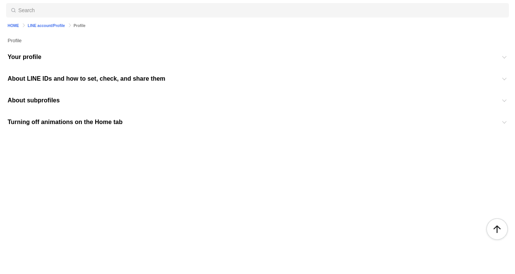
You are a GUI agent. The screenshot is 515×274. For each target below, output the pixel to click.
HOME (13, 26)
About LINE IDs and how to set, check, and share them (86, 78)
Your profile (24, 57)
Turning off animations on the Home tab (65, 122)
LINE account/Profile (46, 26)
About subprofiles (34, 100)
